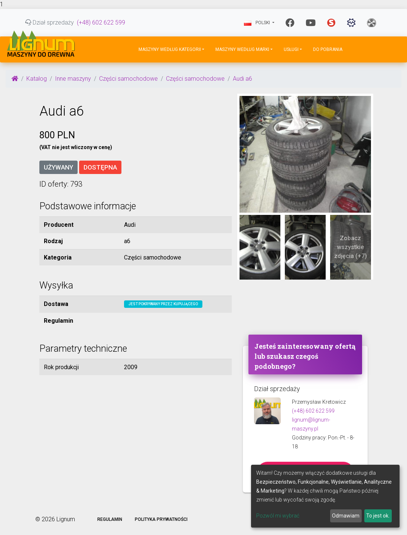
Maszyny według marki (242, 49)
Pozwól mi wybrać (277, 516)
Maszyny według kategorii (170, 49)
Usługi (291, 49)
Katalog (36, 78)
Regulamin (109, 519)
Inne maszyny (73, 78)
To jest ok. (378, 516)
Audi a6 (242, 78)
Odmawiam (345, 516)
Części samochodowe (128, 78)
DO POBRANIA (327, 49)
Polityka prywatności (161, 519)
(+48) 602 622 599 (101, 22)
